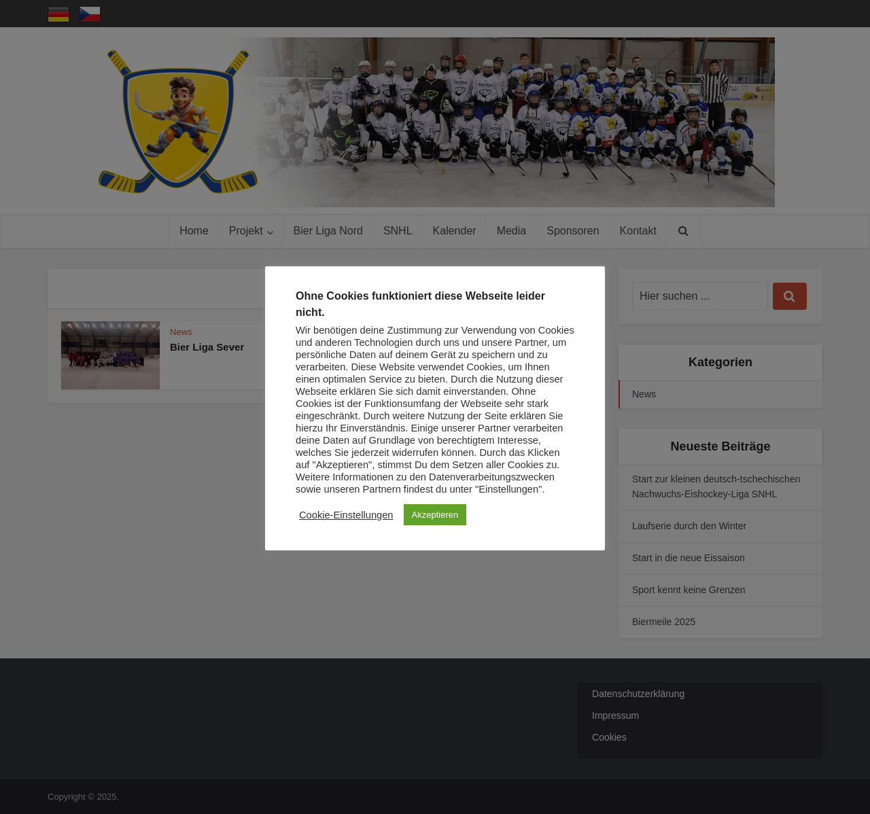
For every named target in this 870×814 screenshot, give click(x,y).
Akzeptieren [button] (435, 515)
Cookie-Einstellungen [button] (346, 515)
